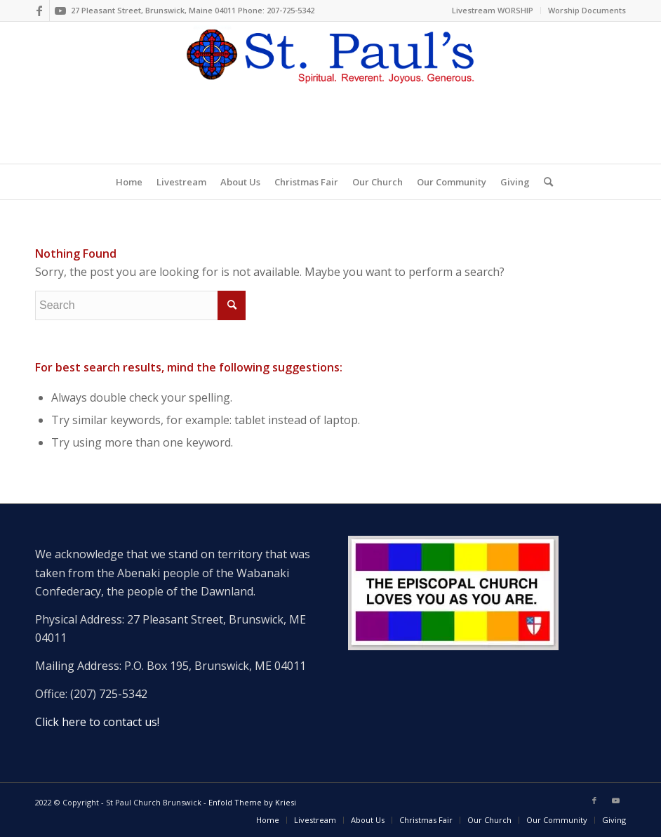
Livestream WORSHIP (492, 10)
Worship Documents (587, 10)
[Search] (545, 181)
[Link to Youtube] (60, 10)
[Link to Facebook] (39, 10)
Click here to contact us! (97, 722)
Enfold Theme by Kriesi (252, 802)
